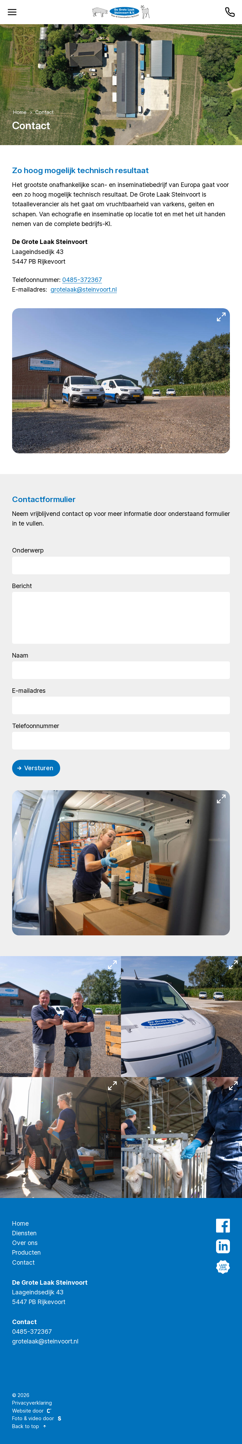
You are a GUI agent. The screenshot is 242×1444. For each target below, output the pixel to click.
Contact (44, 112)
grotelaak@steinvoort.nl (83, 289)
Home (20, 112)
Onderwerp (28, 550)
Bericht (22, 585)
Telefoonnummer (35, 725)
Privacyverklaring (32, 1403)
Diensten (24, 1233)
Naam (20, 655)
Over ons (25, 1242)
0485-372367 (82, 279)
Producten (26, 1252)
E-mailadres (29, 690)
